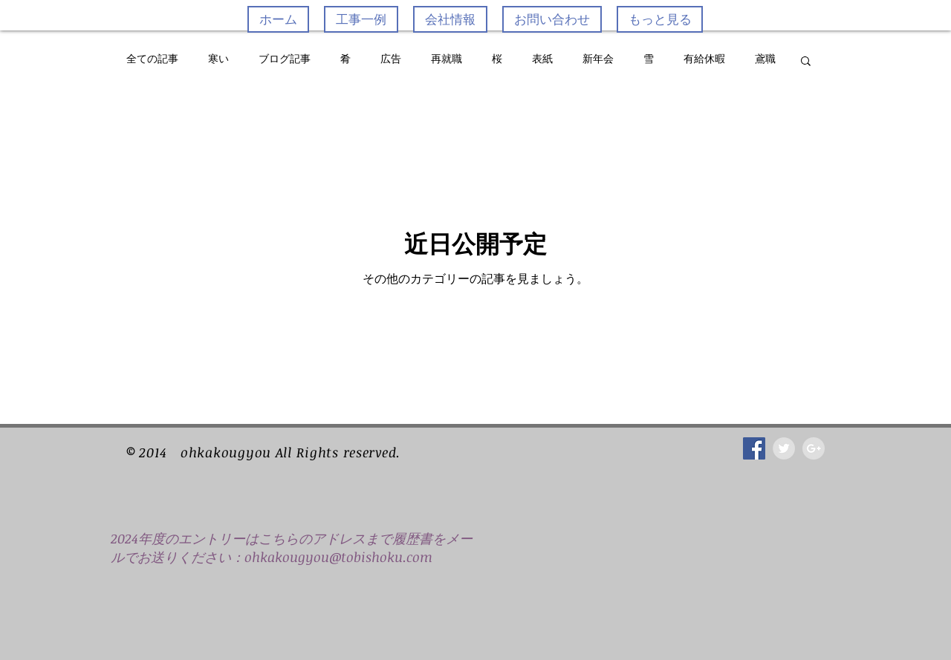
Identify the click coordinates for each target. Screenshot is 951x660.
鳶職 (765, 59)
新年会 (598, 59)
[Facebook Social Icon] (754, 448)
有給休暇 (704, 59)
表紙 (542, 59)
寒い (218, 59)
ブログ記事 (285, 59)
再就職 (446, 59)
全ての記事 (152, 59)
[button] (806, 62)
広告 (390, 59)
